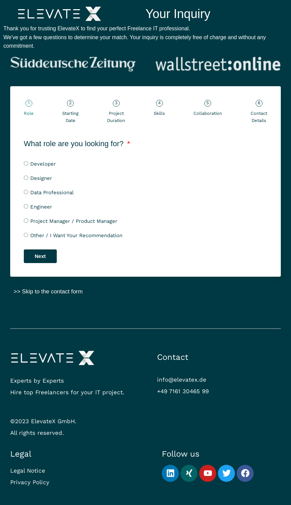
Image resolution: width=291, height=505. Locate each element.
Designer (41, 178)
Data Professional (52, 192)
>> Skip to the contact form (48, 291)
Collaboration (207, 113)
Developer (43, 164)
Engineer (41, 207)
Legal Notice (27, 470)
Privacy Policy (29, 482)
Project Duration (116, 117)
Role (29, 113)
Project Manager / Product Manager (73, 221)
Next (40, 256)
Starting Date (70, 117)
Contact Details (259, 117)
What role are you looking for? (75, 143)
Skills (159, 113)
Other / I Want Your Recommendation (76, 235)
